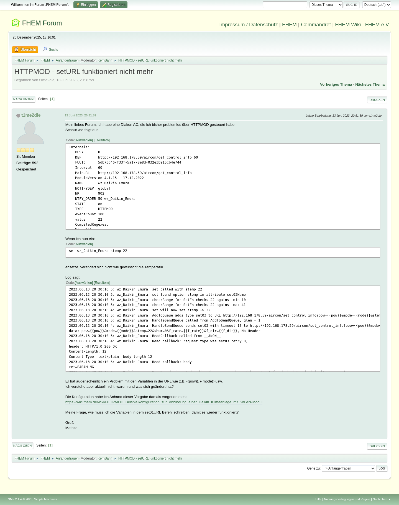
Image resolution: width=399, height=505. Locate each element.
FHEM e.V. (377, 24)
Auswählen (84, 140)
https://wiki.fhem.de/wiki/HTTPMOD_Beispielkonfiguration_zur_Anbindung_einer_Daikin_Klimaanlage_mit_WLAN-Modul (163, 402)
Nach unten (23, 99)
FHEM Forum (42, 23)
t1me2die (30, 115)
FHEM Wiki (348, 24)
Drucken (377, 99)
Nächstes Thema (370, 84)
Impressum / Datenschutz (248, 24)
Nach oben (22, 445)
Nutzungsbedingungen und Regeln (347, 499)
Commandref (316, 24)
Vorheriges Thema (336, 84)
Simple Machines (45, 499)
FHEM (289, 24)
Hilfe (318, 499)
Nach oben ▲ (382, 499)
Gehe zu (313, 468)
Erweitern (102, 140)
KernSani (104, 60)
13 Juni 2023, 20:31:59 (80, 115)
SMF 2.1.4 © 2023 (20, 499)
